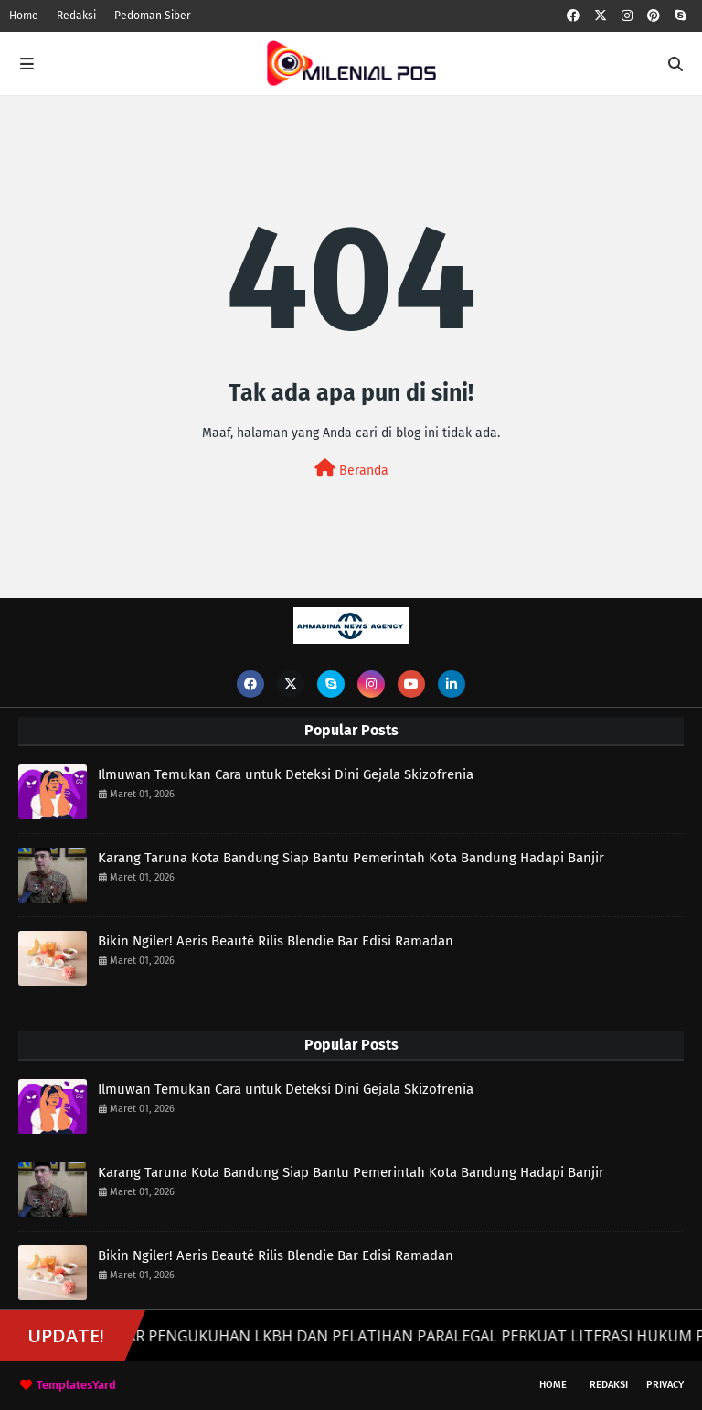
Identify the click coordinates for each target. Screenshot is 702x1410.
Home (23, 15)
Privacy (665, 1385)
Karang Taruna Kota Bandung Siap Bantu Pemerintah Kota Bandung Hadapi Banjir (351, 857)
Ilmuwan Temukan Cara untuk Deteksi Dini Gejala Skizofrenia (285, 774)
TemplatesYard (76, 1385)
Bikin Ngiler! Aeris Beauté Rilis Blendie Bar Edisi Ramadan (275, 941)
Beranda (351, 468)
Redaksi (76, 15)
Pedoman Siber (152, 15)
